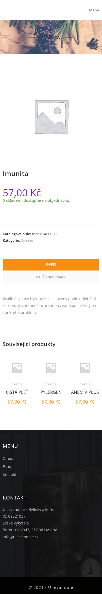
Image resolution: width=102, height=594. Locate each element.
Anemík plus (85, 392)
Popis (51, 264)
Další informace (51, 277)
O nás (8, 458)
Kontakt (10, 474)
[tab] (51, 265)
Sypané (27, 240)
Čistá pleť (17, 392)
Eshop (8, 466)
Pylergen (50, 392)
